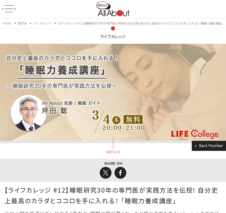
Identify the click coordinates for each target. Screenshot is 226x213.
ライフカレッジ (113, 36)
